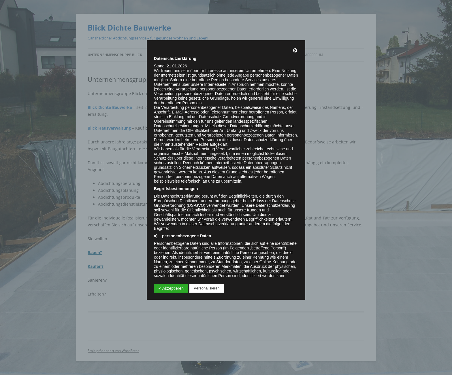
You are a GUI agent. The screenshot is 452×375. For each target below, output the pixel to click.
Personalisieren (207, 288)
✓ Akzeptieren (171, 288)
